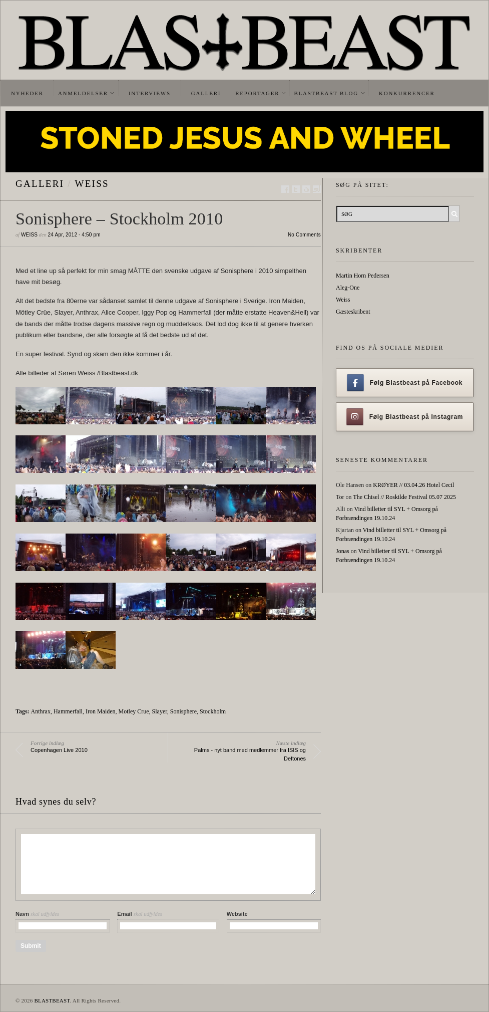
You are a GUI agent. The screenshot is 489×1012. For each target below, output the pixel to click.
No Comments (304, 234)
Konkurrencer (407, 93)
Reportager (257, 93)
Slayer (159, 711)
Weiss (92, 183)
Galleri (206, 93)
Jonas (342, 551)
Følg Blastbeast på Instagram (404, 416)
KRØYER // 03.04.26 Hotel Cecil (413, 484)
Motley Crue (134, 711)
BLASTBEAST (52, 1000)
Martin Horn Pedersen (362, 275)
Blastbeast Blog (326, 93)
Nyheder (27, 93)
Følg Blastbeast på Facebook (404, 382)
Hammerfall (68, 711)
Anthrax (41, 711)
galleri (40, 183)
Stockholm (213, 711)
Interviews (150, 93)
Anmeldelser (83, 93)
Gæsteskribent (353, 311)
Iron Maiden (101, 711)
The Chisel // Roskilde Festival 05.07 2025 (404, 496)
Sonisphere (183, 711)
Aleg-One (347, 287)
